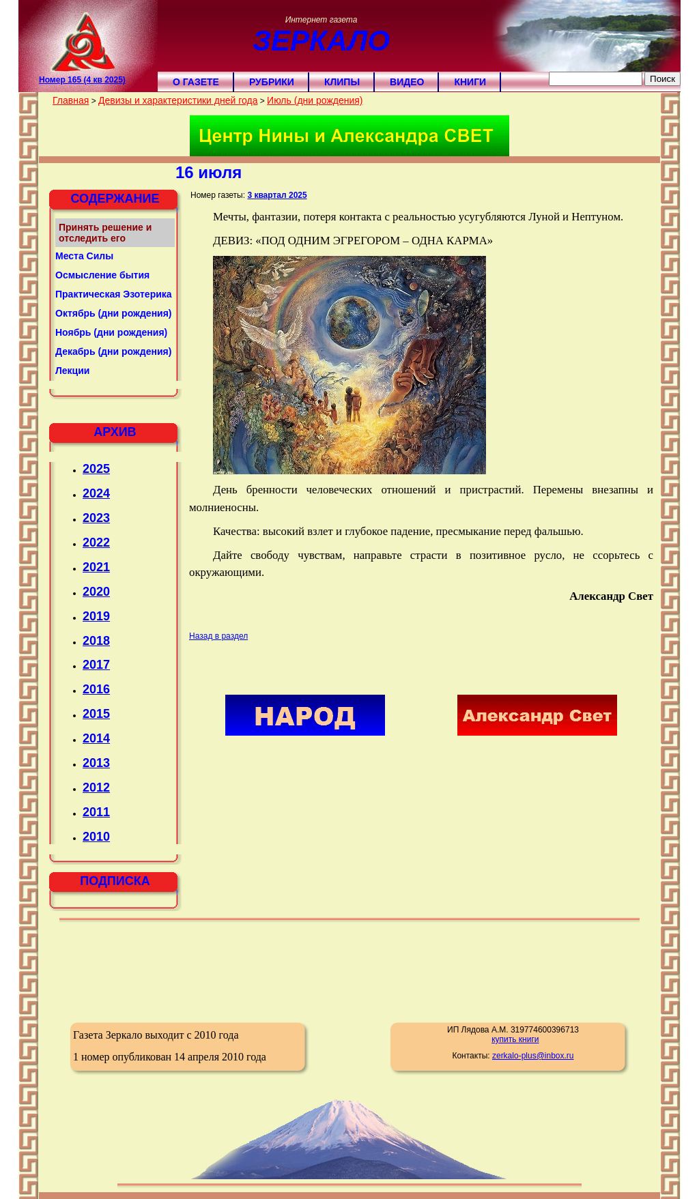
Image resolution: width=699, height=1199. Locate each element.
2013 (96, 763)
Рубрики (271, 81)
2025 (96, 469)
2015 (96, 714)
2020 (96, 591)
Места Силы (84, 255)
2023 (96, 518)
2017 (96, 664)
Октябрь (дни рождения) (113, 313)
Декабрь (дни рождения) (113, 351)
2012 (96, 787)
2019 (96, 616)
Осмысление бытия (102, 275)
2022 (96, 542)
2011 (96, 812)
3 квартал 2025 (276, 195)
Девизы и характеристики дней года (177, 100)
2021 (96, 567)
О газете (196, 81)
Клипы (342, 81)
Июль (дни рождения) (314, 100)
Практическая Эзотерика (113, 294)
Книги (470, 81)
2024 (96, 493)
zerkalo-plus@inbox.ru (533, 1055)
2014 (96, 738)
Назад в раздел (218, 636)
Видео (407, 81)
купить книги (515, 1039)
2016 (96, 689)
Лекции (72, 370)
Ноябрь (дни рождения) (111, 332)
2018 (96, 641)
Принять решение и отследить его (105, 233)
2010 (96, 836)
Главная (71, 100)
